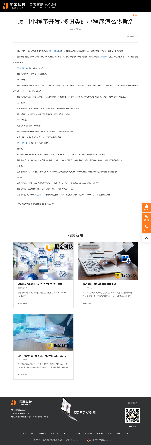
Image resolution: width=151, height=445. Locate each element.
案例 (126, 15)
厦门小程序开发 (55, 51)
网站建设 (51, 15)
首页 (32, 15)
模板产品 (102, 15)
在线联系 (133, 403)
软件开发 (65, 15)
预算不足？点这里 (85, 412)
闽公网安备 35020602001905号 (101, 440)
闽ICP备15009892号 (74, 440)
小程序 (90, 15)
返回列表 (132, 37)
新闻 (135, 15)
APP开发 (78, 15)
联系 (144, 15)
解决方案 (115, 15)
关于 (41, 15)
